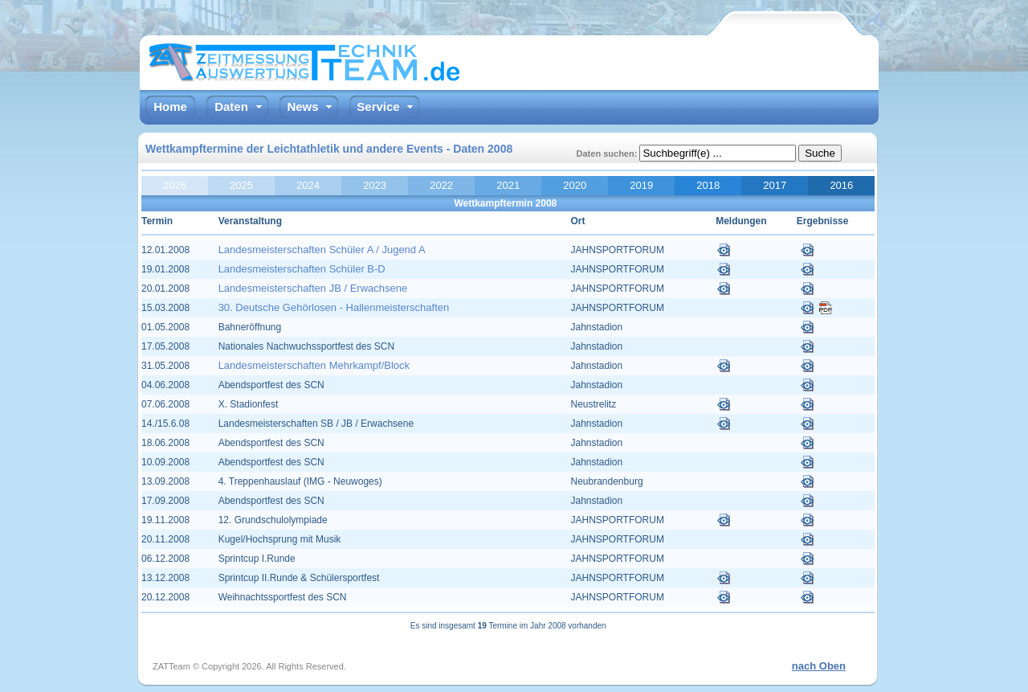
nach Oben (819, 666)
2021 (508, 185)
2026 (174, 185)
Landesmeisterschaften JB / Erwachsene (313, 288)
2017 (774, 185)
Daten (231, 106)
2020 (574, 185)
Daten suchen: (608, 153)
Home (170, 106)
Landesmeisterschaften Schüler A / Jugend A (322, 250)
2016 (841, 185)
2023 (374, 185)
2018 (708, 185)
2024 (308, 185)
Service (378, 106)
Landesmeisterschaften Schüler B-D (302, 269)
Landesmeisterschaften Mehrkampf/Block (314, 365)
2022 (441, 185)
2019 (641, 185)
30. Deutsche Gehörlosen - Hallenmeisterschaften (334, 307)
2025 (241, 185)
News (302, 106)
